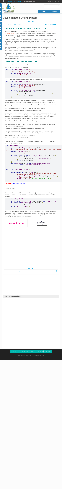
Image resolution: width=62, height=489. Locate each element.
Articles (54, 11)
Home (43, 11)
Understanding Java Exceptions (13, 24)
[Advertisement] (15, 257)
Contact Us (13, 355)
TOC (31, 22)
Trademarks (40, 355)
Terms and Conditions (23, 355)
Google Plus (53, 2)
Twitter (51, 2)
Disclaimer (32, 355)
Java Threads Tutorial (51, 24)
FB (48, 2)
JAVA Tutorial (18, 1)
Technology (10, 1)
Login (57, 1)
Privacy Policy (48, 355)
